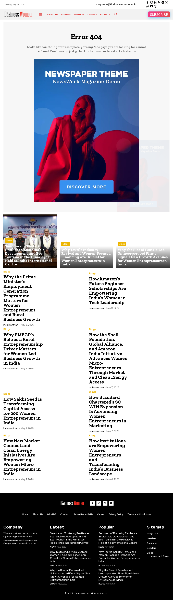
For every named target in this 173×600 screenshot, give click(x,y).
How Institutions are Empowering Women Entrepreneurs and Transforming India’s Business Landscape (107, 458)
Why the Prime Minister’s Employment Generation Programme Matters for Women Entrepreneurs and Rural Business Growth (21, 299)
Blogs (65, 251)
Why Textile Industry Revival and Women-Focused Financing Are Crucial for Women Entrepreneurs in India (70, 556)
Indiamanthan (10, 326)
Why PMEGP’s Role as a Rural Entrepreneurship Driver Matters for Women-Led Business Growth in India (23, 350)
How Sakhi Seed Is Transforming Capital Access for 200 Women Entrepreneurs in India (22, 411)
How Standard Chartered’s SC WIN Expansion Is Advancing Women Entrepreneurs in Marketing (107, 412)
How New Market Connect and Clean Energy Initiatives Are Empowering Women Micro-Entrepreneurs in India (22, 458)
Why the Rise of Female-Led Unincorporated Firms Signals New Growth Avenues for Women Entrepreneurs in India (70, 574)
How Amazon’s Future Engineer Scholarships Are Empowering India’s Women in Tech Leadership (107, 291)
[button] (115, 14)
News (9, 251)
